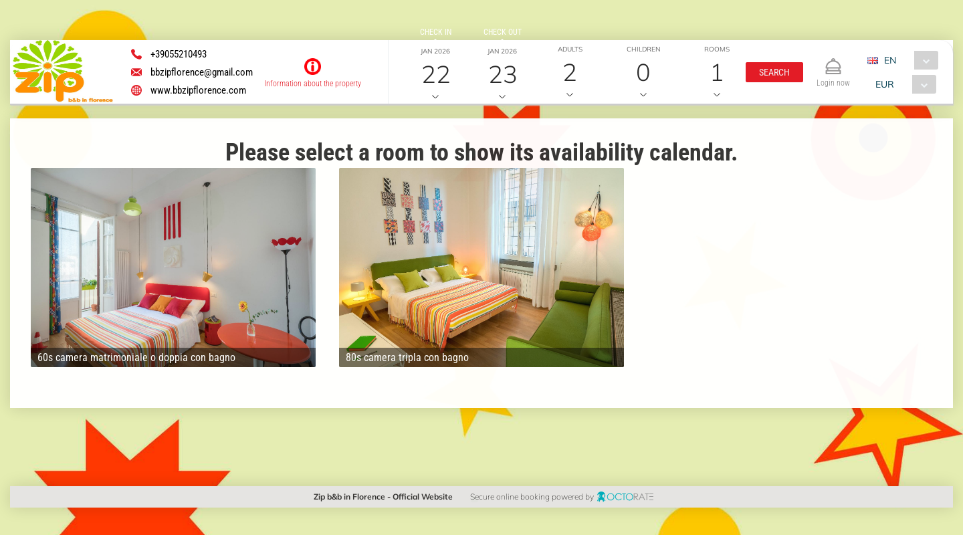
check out (503, 32)
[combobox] (908, 60)
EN (890, 60)
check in (435, 32)
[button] (774, 72)
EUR (884, 84)
